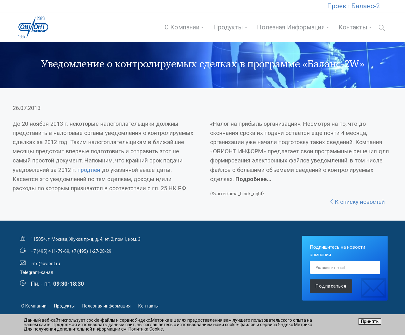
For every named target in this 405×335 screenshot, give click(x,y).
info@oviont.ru (45, 263)
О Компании (182, 27)
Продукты (228, 27)
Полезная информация (291, 27)
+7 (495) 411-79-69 (50, 251)
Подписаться (330, 286)
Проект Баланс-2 (353, 6)
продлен (89, 170)
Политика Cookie (145, 329)
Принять (370, 321)
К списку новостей (357, 201)
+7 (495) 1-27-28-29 (91, 251)
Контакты (353, 27)
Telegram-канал (36, 272)
